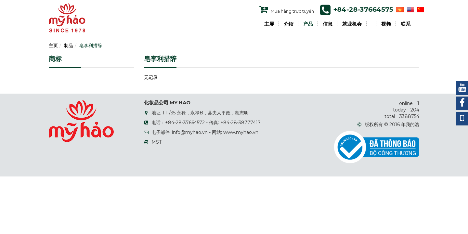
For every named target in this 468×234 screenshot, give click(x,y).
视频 (386, 24)
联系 (405, 24)
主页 (53, 45)
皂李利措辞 (90, 45)
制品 (68, 45)
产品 (308, 24)
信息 (327, 24)
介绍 (288, 24)
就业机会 (352, 24)
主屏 (269, 24)
